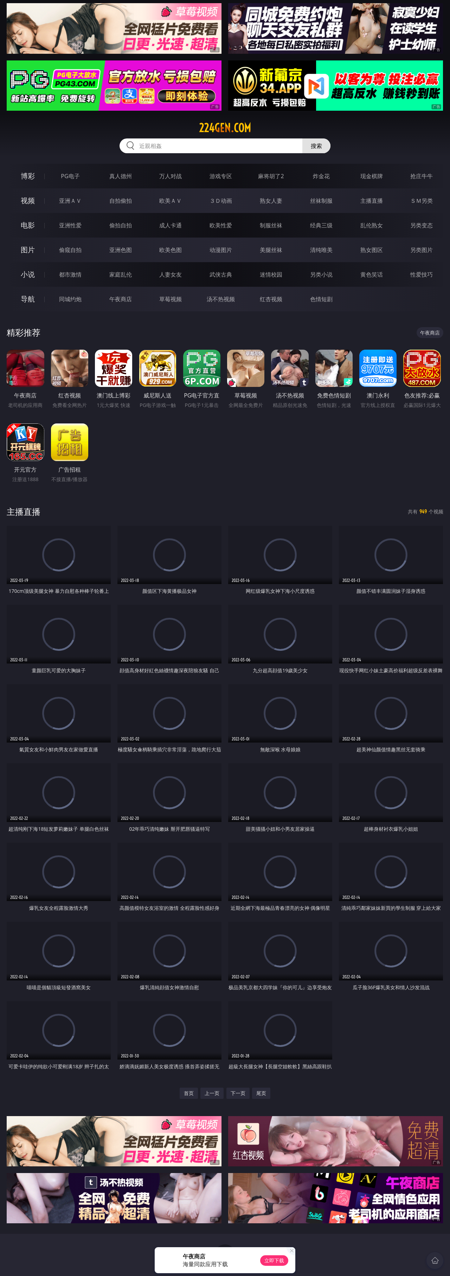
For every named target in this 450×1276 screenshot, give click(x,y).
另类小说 (321, 274)
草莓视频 (170, 299)
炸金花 (321, 176)
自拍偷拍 (120, 201)
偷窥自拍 (70, 250)
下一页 (238, 1093)
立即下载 (274, 1260)
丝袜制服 (321, 201)
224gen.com (225, 128)
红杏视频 (271, 299)
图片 (28, 249)
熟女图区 (371, 250)
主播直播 (371, 201)
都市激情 (70, 274)
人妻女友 (170, 274)
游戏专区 (221, 176)
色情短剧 (321, 299)
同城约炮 (70, 299)
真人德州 (120, 176)
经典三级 (321, 225)
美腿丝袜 (271, 250)
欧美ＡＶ (170, 201)
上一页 (212, 1093)
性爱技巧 (421, 274)
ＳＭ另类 (421, 201)
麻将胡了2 (271, 176)
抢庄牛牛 (421, 176)
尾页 (261, 1093)
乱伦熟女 (371, 225)
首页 (189, 1093)
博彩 (28, 176)
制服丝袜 (271, 225)
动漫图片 (221, 250)
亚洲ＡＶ (70, 201)
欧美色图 (170, 250)
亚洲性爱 (70, 225)
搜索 (316, 146)
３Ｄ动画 (221, 201)
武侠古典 (221, 274)
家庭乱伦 (120, 274)
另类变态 (421, 225)
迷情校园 (271, 274)
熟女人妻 (271, 201)
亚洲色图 (120, 250)
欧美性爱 (221, 225)
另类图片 (421, 250)
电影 (28, 225)
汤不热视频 (221, 299)
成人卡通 (170, 225)
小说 (28, 274)
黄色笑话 (371, 274)
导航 (28, 299)
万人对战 (170, 176)
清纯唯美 (321, 250)
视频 (28, 200)
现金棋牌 (371, 176)
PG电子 (70, 176)
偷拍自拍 (120, 225)
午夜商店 (120, 299)
